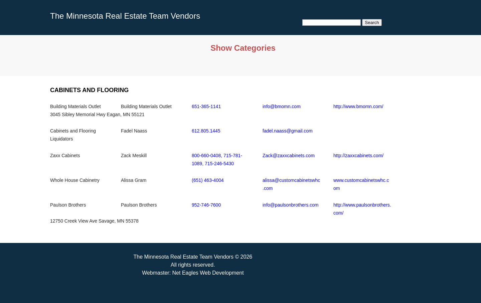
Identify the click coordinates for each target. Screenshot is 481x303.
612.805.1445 (206, 130)
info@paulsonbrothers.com (291, 205)
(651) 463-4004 (208, 180)
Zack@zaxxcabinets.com (289, 155)
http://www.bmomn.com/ (358, 106)
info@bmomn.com (282, 106)
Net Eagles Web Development (208, 273)
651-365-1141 (206, 106)
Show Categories (243, 47)
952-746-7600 (206, 205)
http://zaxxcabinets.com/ (358, 155)
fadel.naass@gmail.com (288, 130)
